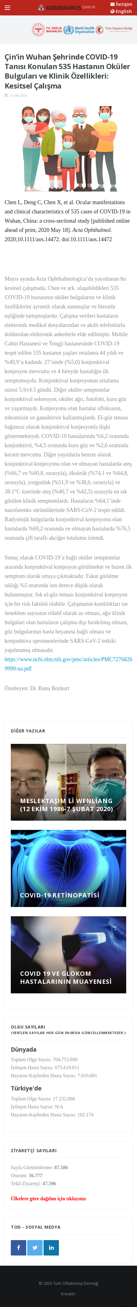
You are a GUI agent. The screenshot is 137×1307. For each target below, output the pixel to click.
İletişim (121, 4)
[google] (51, 1247)
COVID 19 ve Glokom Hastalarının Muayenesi (66, 977)
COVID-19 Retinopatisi (60, 895)
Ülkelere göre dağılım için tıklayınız (48, 1198)
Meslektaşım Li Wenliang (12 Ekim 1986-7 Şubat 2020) (66, 805)
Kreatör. (68, 1294)
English (121, 11)
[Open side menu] (7, 8)
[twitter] (35, 1247)
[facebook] (18, 1247)
